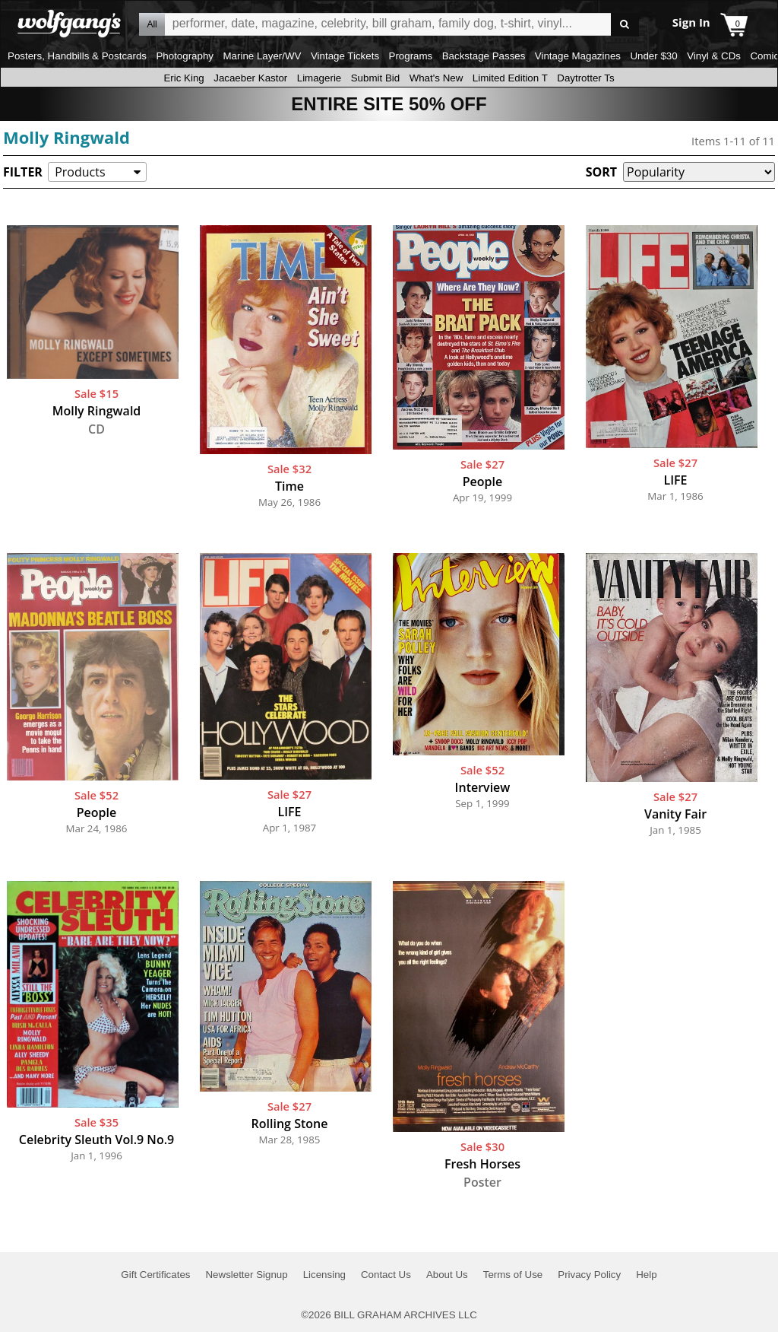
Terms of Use (513, 1274)
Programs (411, 56)
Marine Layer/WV (262, 56)
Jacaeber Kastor (250, 78)
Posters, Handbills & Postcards (77, 56)
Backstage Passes (484, 56)
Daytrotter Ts (585, 78)
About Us (447, 1274)
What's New (436, 78)
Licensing (324, 1274)
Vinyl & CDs (714, 56)
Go (625, 25)
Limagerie (319, 78)
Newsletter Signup (246, 1274)
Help (646, 1274)
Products (80, 172)
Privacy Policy (589, 1274)
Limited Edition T (510, 78)
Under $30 (653, 56)
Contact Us (386, 1274)
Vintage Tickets (345, 56)
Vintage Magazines (578, 56)
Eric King (183, 78)
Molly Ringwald (66, 137)
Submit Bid (375, 78)
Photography (184, 56)
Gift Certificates (155, 1274)
